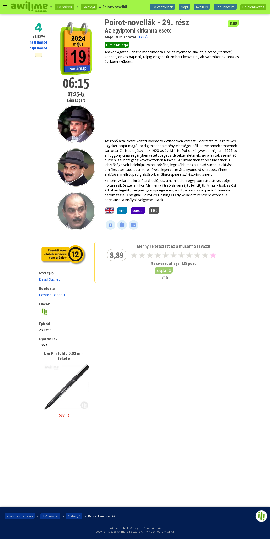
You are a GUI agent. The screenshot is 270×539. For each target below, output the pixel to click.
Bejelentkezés (253, 7)
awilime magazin (20, 516)
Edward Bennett (52, 294)
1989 (154, 210)
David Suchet (49, 279)
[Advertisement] (173, 101)
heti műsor (38, 42)
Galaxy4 (89, 7)
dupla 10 (164, 270)
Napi (184, 7)
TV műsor (64, 7)
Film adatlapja (117, 44)
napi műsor (38, 48)
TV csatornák (162, 7)
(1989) (142, 37)
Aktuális (202, 7)
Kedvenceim (225, 7)
